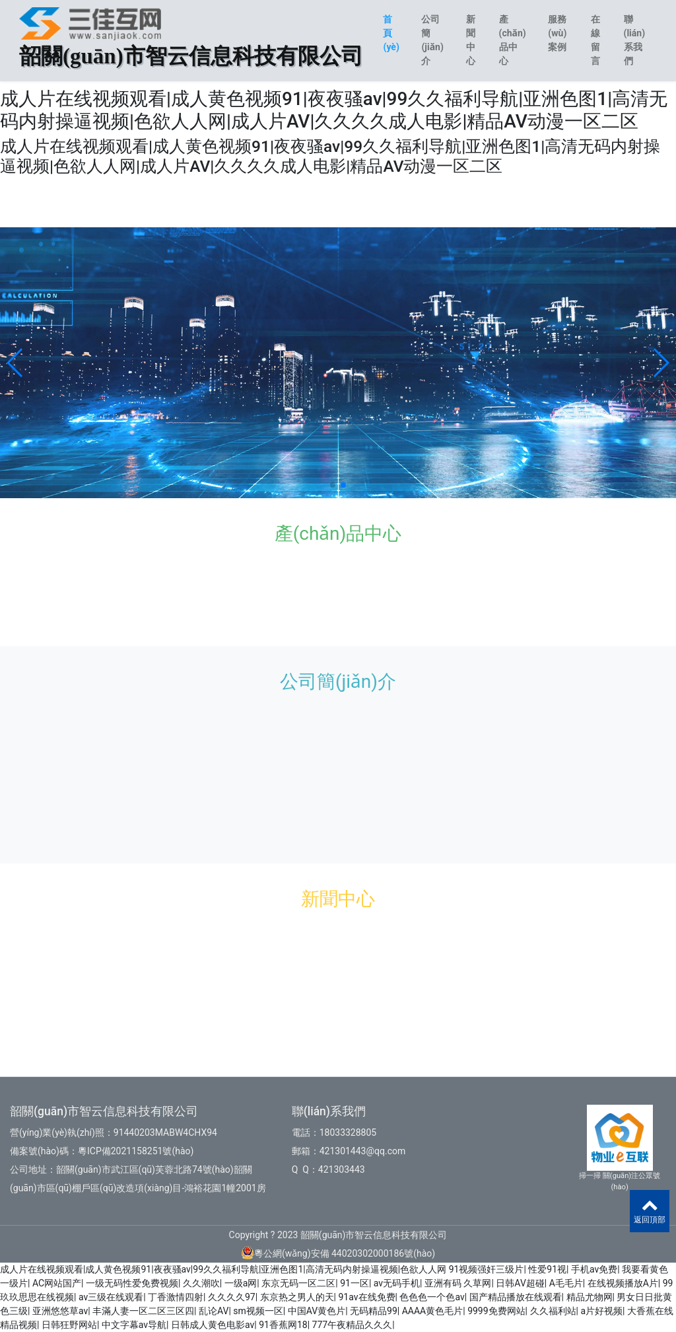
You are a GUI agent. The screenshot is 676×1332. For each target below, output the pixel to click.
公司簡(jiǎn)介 (432, 40)
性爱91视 (547, 1269)
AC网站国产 (56, 1283)
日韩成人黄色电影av (212, 1324)
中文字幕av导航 (134, 1324)
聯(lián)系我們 (635, 40)
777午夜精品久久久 (352, 1324)
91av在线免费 (367, 1297)
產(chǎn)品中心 (512, 40)
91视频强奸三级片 (486, 1269)
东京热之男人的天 (297, 1297)
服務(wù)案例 (557, 33)
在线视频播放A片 (623, 1283)
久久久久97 (231, 1297)
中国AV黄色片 (316, 1311)
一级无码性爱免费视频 (132, 1283)
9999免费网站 (496, 1311)
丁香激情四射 (175, 1297)
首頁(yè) (391, 33)
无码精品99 (373, 1311)
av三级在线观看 (111, 1297)
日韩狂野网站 (69, 1324)
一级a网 (240, 1283)
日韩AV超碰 (520, 1283)
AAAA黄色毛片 (432, 1311)
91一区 (354, 1283)
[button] (15, 362)
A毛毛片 (566, 1283)
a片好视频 (601, 1311)
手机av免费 (594, 1269)
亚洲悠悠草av (60, 1311)
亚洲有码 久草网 (457, 1283)
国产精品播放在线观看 (515, 1297)
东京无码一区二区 (298, 1283)
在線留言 (595, 40)
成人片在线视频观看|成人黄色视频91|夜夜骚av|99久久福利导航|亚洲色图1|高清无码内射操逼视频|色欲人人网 (223, 1269)
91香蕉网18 (283, 1324)
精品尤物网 (589, 1297)
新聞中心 (470, 40)
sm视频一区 (258, 1311)
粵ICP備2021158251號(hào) (135, 1151)
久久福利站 (553, 1311)
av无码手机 (397, 1283)
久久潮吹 (201, 1283)
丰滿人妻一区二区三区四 (143, 1311)
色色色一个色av (431, 1297)
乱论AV (213, 1311)
